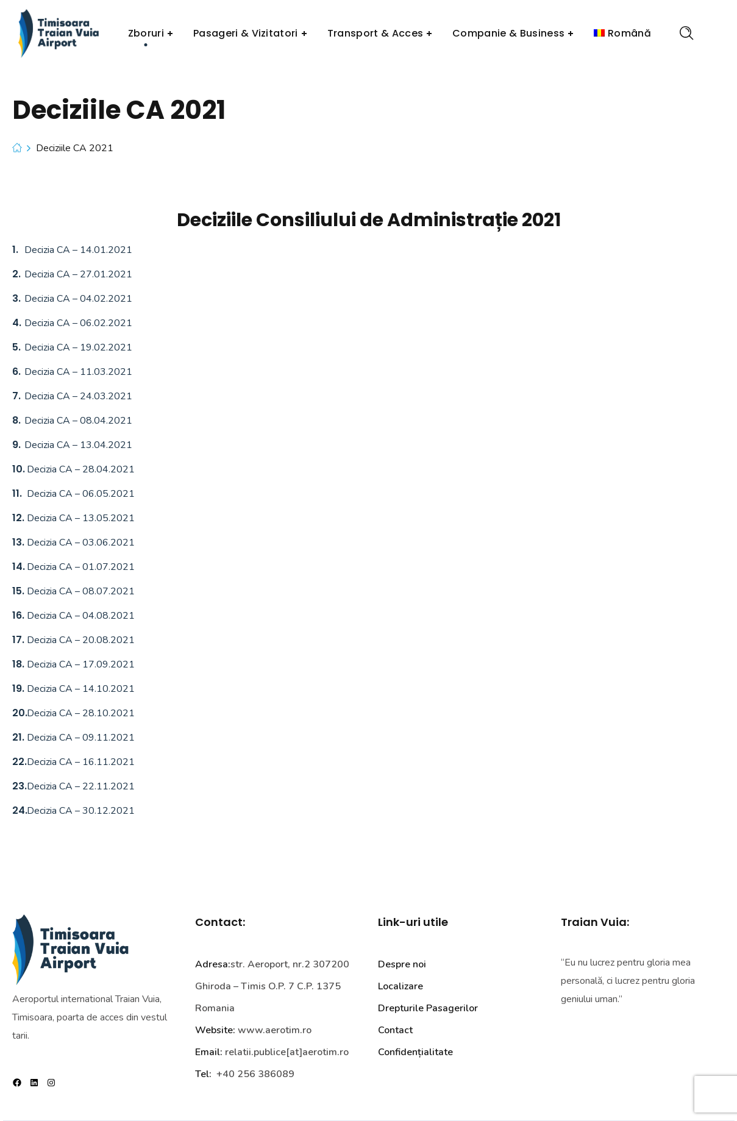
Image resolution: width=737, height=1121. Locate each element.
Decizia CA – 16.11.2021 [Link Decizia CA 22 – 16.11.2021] (79, 762)
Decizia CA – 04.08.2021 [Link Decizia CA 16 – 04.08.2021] (79, 615)
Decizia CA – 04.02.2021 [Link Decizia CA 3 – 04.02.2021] (78, 298)
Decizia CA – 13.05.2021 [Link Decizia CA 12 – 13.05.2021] (79, 518)
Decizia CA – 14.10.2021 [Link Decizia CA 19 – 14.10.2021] (79, 689)
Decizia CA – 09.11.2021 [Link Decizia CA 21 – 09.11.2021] (79, 737)
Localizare (400, 986)
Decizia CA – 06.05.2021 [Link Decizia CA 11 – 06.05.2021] (79, 493)
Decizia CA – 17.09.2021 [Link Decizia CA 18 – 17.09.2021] (79, 664)
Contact (395, 1030)
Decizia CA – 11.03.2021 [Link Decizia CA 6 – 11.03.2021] (78, 372)
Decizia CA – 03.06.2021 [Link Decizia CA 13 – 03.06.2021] (79, 542)
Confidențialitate (415, 1052)
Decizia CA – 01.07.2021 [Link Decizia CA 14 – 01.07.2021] (79, 567)
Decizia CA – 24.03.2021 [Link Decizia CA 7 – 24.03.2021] (78, 396)
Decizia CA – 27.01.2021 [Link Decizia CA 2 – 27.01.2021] (78, 274)
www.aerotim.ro (275, 1030)
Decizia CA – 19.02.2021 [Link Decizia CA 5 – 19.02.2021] (78, 347)
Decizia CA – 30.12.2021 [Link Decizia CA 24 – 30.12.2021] (79, 810)
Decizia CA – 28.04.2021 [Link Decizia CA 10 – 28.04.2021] (79, 469)
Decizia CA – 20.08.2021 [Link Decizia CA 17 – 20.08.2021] (79, 640)
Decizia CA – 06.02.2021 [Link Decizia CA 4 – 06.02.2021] (78, 323)
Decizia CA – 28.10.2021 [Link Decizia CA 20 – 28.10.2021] (79, 713)
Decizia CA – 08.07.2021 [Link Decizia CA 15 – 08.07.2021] (79, 591)
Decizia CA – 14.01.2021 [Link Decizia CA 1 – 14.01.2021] (78, 250)
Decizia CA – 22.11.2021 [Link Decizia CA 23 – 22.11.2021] (79, 786)
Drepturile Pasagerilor (428, 1008)
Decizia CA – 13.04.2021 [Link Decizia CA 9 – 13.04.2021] (78, 445)
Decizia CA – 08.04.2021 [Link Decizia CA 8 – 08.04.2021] (78, 420)
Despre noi (402, 964)
